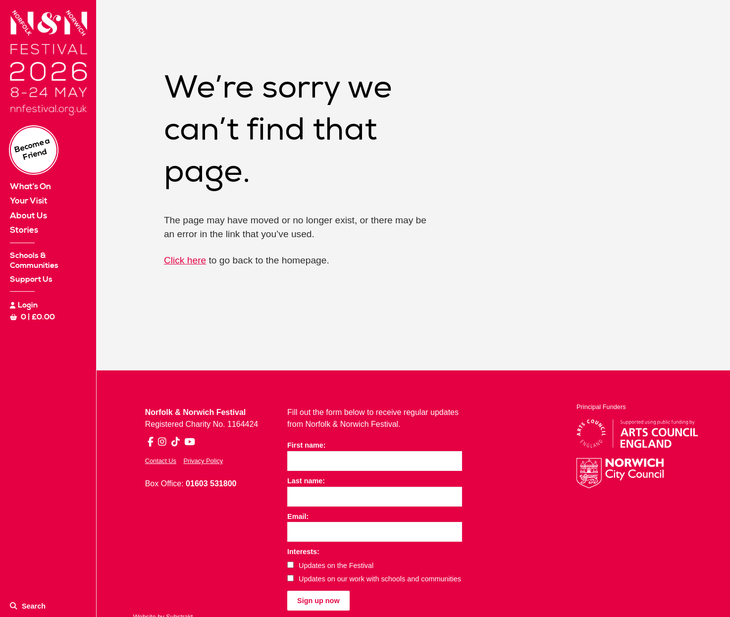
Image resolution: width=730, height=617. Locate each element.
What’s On (30, 187)
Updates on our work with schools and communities (374, 579)
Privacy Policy (203, 460)
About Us (28, 216)
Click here (185, 260)
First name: (306, 445)
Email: (298, 516)
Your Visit (29, 201)
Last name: (306, 481)
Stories (24, 230)
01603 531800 (211, 483)
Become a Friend (32, 149)
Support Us (31, 279)
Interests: (303, 552)
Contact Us (160, 460)
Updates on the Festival (330, 565)
